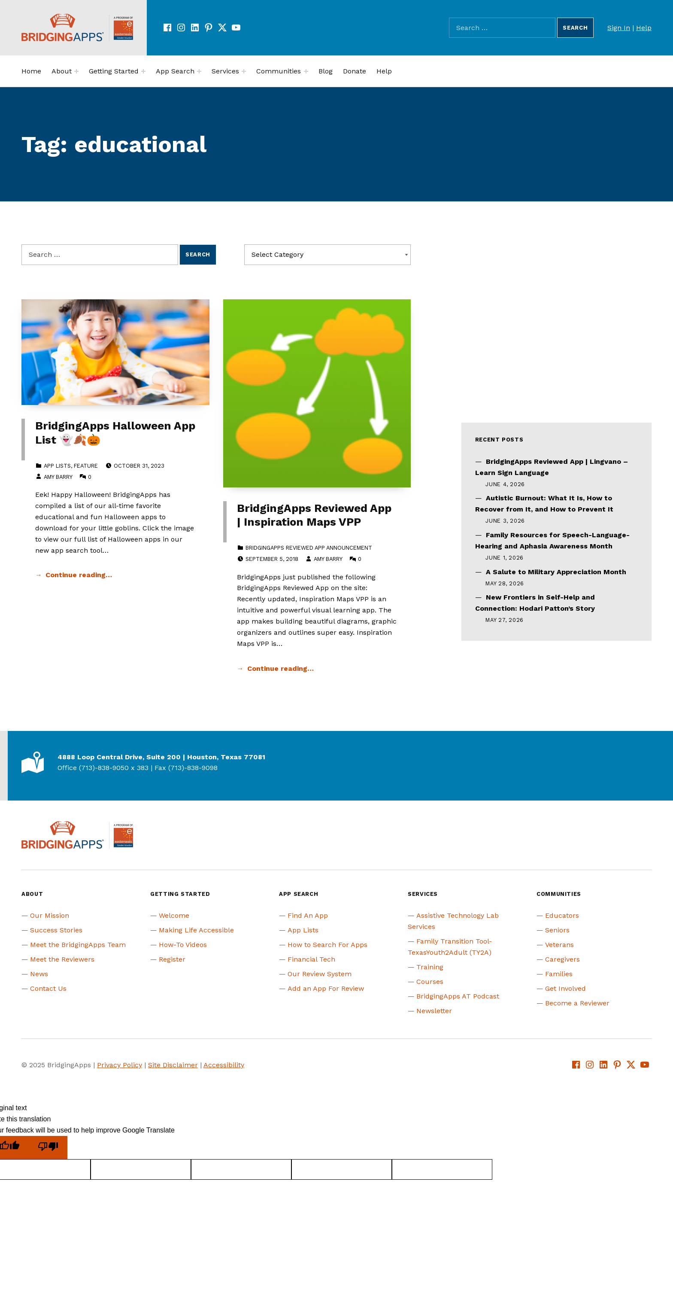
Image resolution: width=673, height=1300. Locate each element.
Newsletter (434, 1011)
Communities (278, 71)
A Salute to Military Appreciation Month (556, 572)
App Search (175, 71)
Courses (429, 981)
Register (172, 959)
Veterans (559, 945)
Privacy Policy (119, 1065)
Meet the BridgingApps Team (78, 945)
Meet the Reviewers (62, 959)
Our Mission (49, 915)
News (39, 974)
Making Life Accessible (196, 930)
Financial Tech (311, 959)
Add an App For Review (326, 988)
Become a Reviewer (577, 1003)
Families (559, 974)
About (62, 71)
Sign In (618, 28)
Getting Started (114, 71)
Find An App (308, 915)
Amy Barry (58, 477)
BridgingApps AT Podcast (457, 996)
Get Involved (565, 988)
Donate (354, 71)
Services (225, 71)
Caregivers (562, 959)
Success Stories (56, 930)
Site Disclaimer (173, 1065)
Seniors (557, 930)
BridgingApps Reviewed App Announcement (309, 548)
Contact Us (48, 988)
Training (429, 967)
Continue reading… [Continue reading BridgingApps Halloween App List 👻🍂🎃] (78, 575)
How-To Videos (183, 945)
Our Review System (320, 974)
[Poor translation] (48, 1148)
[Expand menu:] (76, 71)
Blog (325, 71)
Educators (562, 915)
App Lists (57, 466)
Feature (86, 466)
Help (644, 28)
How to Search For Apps (327, 945)
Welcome (174, 915)
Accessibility (223, 1065)
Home (31, 71)
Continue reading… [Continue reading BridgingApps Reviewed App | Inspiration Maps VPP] (280, 668)
